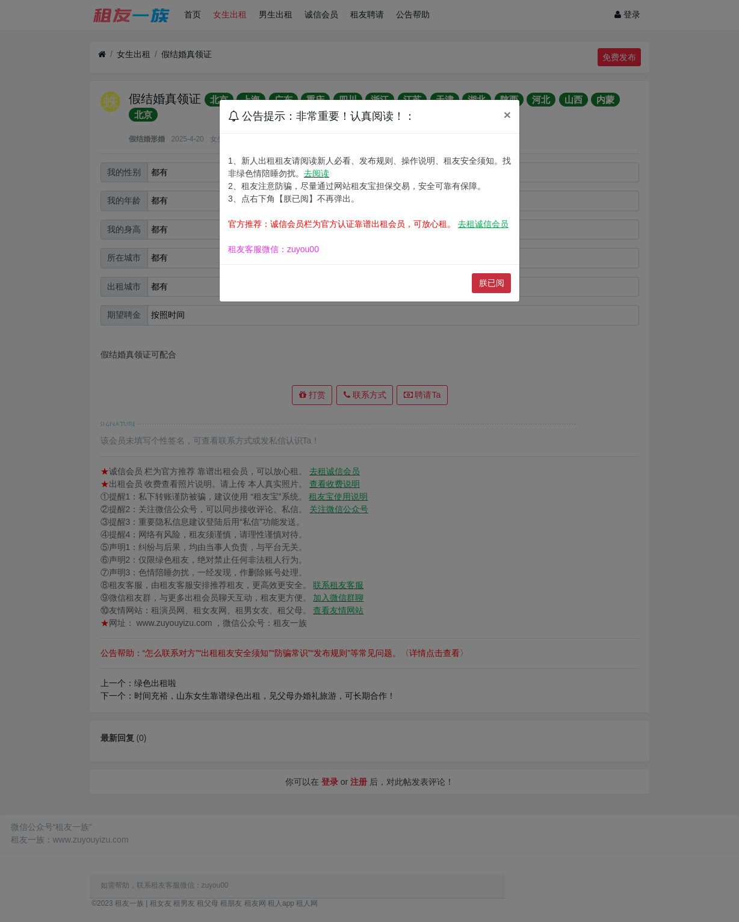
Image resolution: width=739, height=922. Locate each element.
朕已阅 (491, 283)
